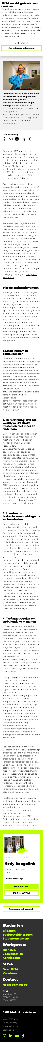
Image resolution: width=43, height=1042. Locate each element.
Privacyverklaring (10, 1023)
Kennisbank (11, 957)
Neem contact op (15, 984)
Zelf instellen (21, 43)
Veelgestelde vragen (18, 934)
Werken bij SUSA (10, 1026)
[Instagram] (4, 1036)
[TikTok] (23, 1036)
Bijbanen (9, 930)
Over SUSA (10, 969)
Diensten (9, 950)
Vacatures (10, 973)
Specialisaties (13, 954)
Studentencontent (16, 938)
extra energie (20, 608)
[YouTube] (17, 1036)
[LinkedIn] (11, 1036)
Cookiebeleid (8, 1030)
